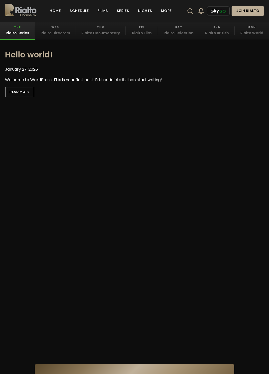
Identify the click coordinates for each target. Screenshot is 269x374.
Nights (145, 10)
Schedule (79, 10)
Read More (19, 92)
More (166, 10)
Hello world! (29, 54)
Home (55, 10)
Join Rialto (247, 10)
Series (123, 10)
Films (103, 10)
